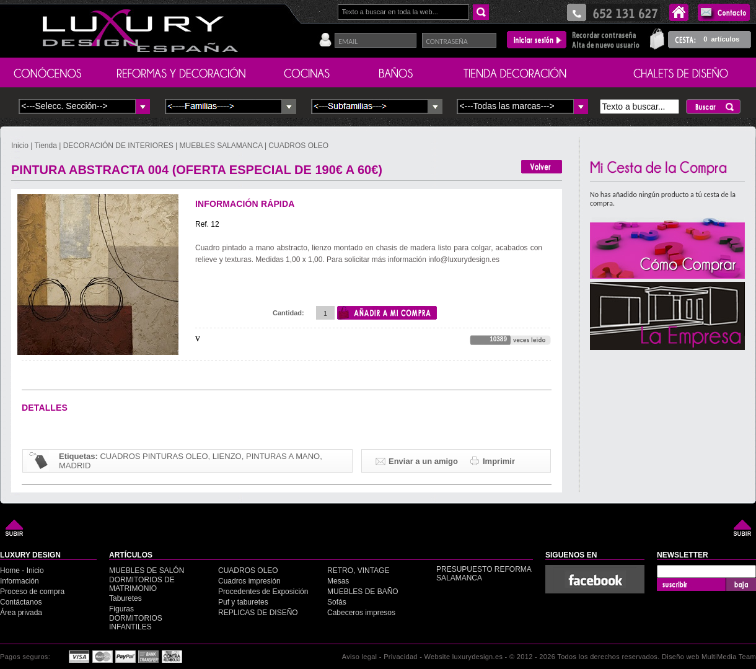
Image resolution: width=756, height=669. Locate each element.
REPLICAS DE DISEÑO (258, 612)
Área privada (21, 612)
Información (19, 581)
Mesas (338, 581)
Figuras (121, 609)
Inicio (20, 145)
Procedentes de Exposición (263, 591)
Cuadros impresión (249, 581)
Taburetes (125, 598)
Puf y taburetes (243, 602)
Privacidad (401, 656)
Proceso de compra (32, 591)
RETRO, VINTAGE (358, 570)
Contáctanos (21, 602)
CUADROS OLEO (298, 145)
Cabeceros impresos (361, 612)
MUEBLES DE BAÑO (362, 591)
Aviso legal (359, 656)
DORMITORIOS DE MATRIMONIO (142, 584)
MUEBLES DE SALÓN (146, 570)
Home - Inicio (22, 570)
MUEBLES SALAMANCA (221, 145)
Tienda (46, 145)
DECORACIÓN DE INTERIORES (119, 145)
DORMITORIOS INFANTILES (135, 622)
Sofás (336, 602)
